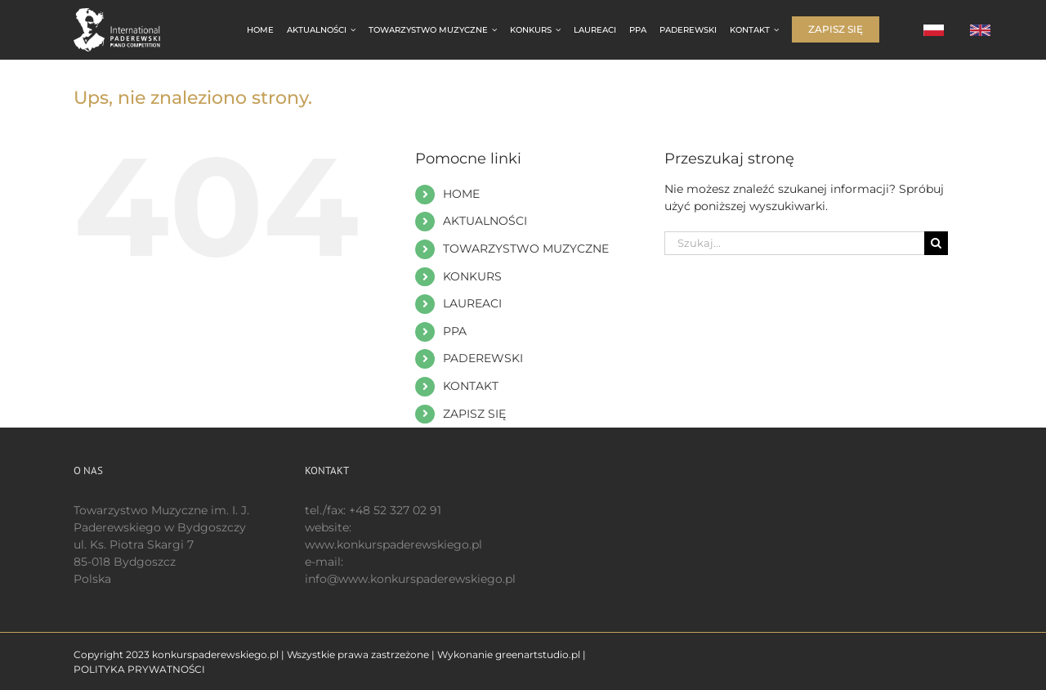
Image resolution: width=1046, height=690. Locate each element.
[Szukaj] (936, 243)
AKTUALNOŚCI (485, 220)
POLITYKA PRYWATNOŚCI (139, 669)
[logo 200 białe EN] (126, 14)
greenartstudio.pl (537, 654)
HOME (461, 193)
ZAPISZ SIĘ (474, 413)
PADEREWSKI (483, 358)
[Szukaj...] (794, 243)
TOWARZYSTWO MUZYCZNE (526, 248)
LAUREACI (472, 303)
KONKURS (472, 276)
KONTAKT (470, 386)
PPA (455, 331)
